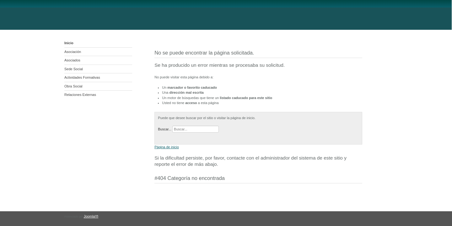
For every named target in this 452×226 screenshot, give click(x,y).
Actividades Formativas (82, 77)
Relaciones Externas (80, 95)
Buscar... (164, 129)
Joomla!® (91, 216)
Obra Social (73, 86)
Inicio (68, 43)
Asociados (72, 60)
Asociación (72, 52)
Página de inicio (166, 147)
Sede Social (73, 69)
